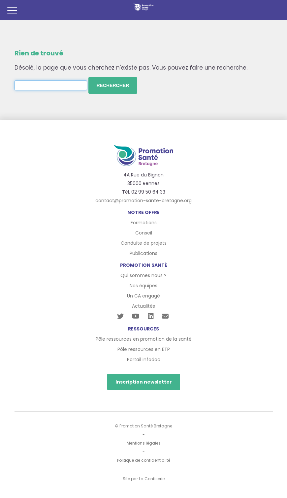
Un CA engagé (143, 296)
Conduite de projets (144, 243)
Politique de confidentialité (143, 460)
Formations (144, 222)
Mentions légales (144, 443)
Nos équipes (143, 285)
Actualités (143, 306)
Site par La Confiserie (144, 479)
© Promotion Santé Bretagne (143, 426)
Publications (143, 253)
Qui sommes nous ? (143, 275)
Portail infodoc (143, 359)
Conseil (143, 233)
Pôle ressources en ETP (143, 349)
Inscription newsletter (143, 382)
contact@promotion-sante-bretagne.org (143, 200)
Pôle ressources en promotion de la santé (144, 339)
